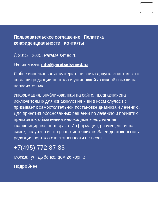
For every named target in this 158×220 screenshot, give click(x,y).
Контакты (74, 43)
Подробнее (25, 166)
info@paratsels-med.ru (64, 64)
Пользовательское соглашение (47, 37)
